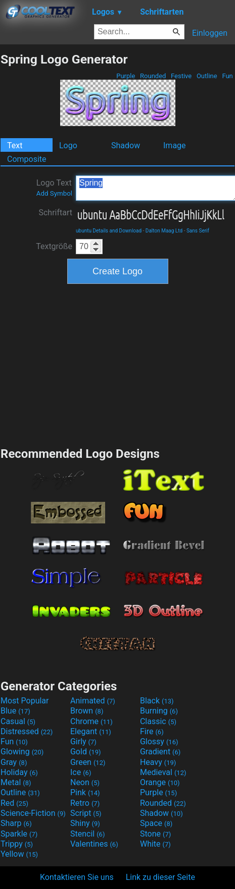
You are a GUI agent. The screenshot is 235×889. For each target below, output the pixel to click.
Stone (155, 834)
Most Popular (25, 700)
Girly (83, 741)
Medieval (163, 772)
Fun (227, 76)
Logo (68, 145)
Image (174, 145)
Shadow (125, 145)
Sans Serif (197, 230)
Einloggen (209, 33)
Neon (85, 782)
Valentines (94, 844)
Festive (181, 76)
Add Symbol (54, 193)
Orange (160, 782)
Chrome (91, 721)
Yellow (19, 854)
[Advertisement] (118, 364)
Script (86, 813)
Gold (85, 751)
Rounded (153, 76)
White (155, 844)
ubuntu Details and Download (109, 230)
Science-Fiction (33, 813)
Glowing (22, 751)
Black (157, 700)
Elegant (90, 731)
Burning (159, 711)
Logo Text (54, 187)
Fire (152, 731)
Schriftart (55, 212)
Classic (158, 721)
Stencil (87, 834)
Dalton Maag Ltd (164, 230)
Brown (86, 711)
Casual (18, 721)
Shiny (85, 823)
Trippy (17, 844)
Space (156, 823)
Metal (16, 782)
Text (14, 145)
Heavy (158, 762)
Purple (126, 76)
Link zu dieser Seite (160, 877)
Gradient (160, 751)
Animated (92, 700)
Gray (14, 762)
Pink (85, 792)
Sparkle (19, 834)
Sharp (16, 823)
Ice (80, 772)
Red (14, 803)
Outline (207, 76)
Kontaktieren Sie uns (77, 877)
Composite (26, 159)
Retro (85, 803)
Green (88, 762)
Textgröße (54, 246)
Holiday (19, 772)
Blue (15, 711)
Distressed (27, 731)
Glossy (159, 741)
